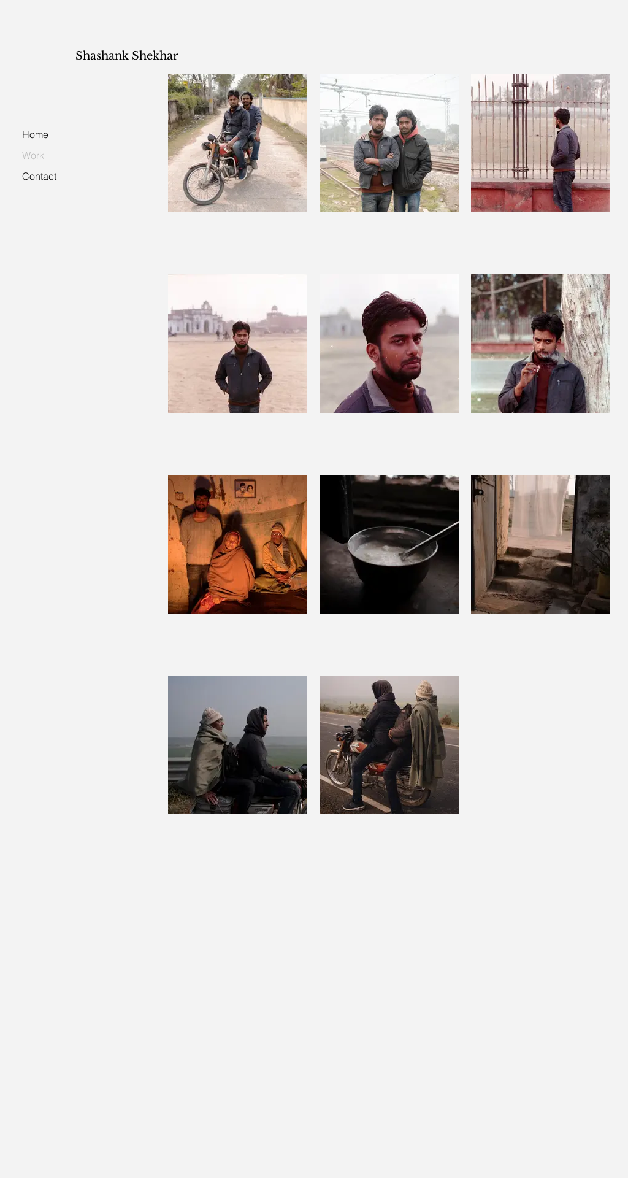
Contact (39, 176)
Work (33, 155)
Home (35, 134)
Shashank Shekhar (126, 56)
